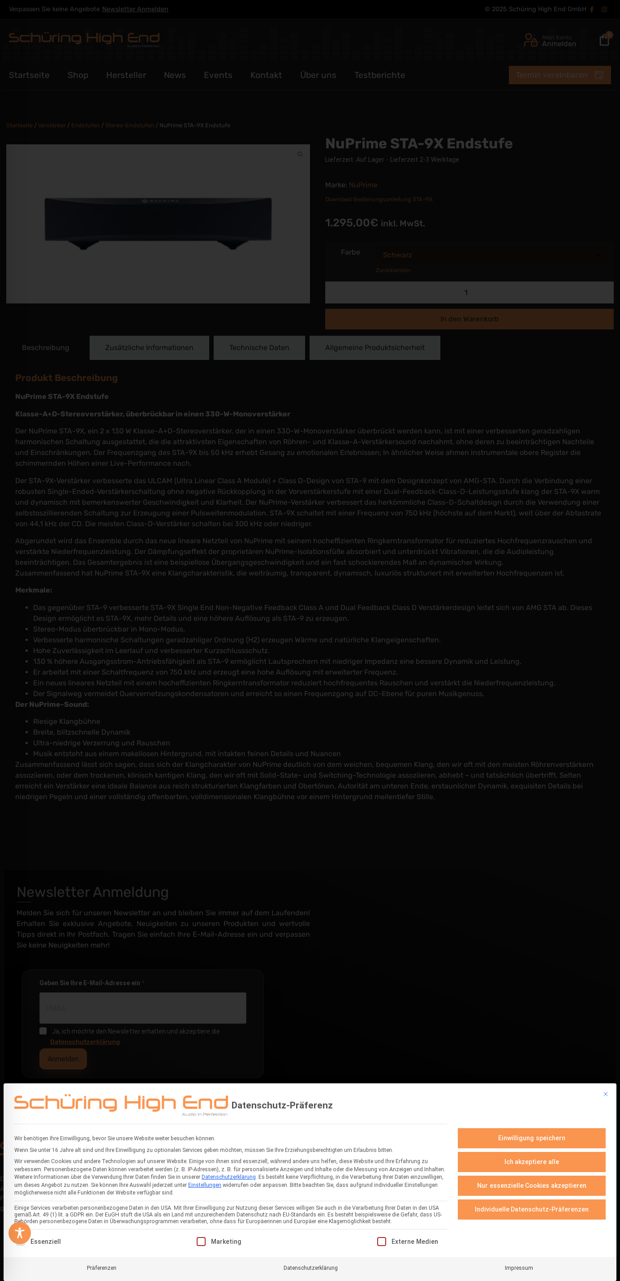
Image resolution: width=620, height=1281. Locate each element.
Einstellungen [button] (204, 1183)
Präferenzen (101, 1266)
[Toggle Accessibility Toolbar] (20, 1233)
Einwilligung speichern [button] (531, 1135)
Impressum (519, 1266)
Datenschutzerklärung (229, 1175)
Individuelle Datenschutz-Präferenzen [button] (532, 1207)
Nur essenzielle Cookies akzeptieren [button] (532, 1183)
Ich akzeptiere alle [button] (532, 1159)
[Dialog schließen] (605, 1092)
